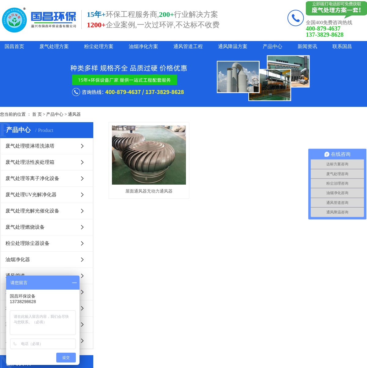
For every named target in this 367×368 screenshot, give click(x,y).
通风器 (74, 114)
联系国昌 (342, 46)
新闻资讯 (307, 46)
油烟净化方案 (143, 46)
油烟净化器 (18, 259)
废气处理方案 (54, 46)
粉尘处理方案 (98, 46)
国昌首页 (14, 46)
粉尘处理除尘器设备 (28, 243)
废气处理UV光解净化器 (31, 194)
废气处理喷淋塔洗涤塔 (30, 145)
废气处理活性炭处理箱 (30, 162)
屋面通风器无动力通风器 (149, 192)
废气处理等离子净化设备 (32, 178)
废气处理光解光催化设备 (32, 210)
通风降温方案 (232, 46)
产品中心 (272, 46)
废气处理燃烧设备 (25, 227)
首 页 (37, 114)
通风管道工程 (188, 46)
